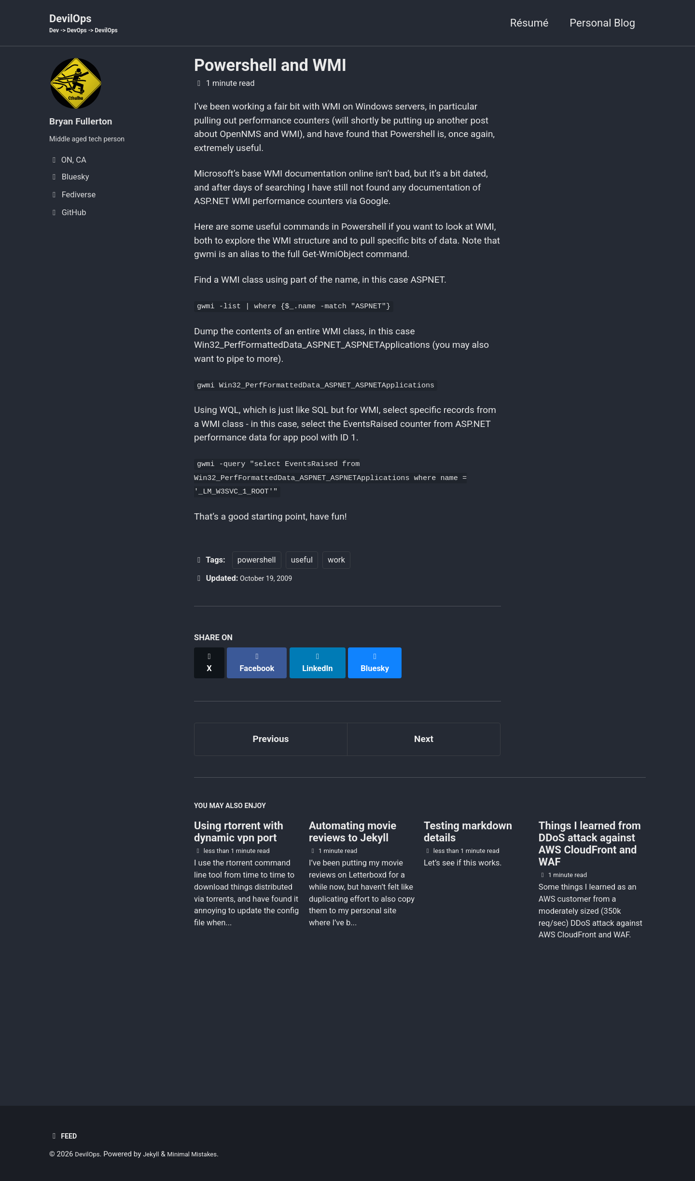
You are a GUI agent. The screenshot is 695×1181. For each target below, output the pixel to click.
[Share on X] (210, 759)
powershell (256, 661)
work (336, 661)
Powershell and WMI (270, 66)
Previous (271, 833)
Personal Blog (602, 23)
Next (424, 833)
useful (302, 661)
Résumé (529, 23)
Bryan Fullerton (85, 122)
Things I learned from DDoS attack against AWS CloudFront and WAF (590, 944)
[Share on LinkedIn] (324, 759)
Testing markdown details (468, 932)
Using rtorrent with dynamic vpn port (238, 932)
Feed (64, 1135)
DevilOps (88, 25)
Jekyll (156, 1154)
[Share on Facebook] (261, 759)
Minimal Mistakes (202, 1154)
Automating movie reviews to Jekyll (352, 932)
